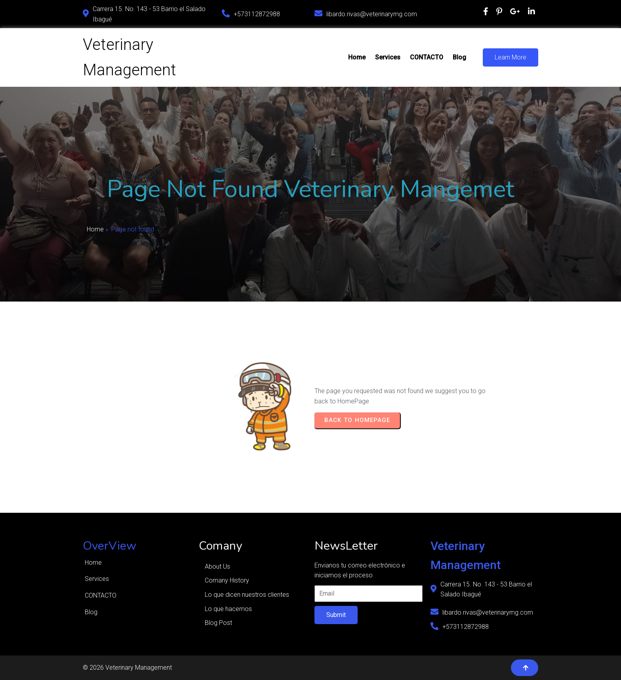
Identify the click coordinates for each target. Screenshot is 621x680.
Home (95, 229)
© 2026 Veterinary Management (127, 667)
